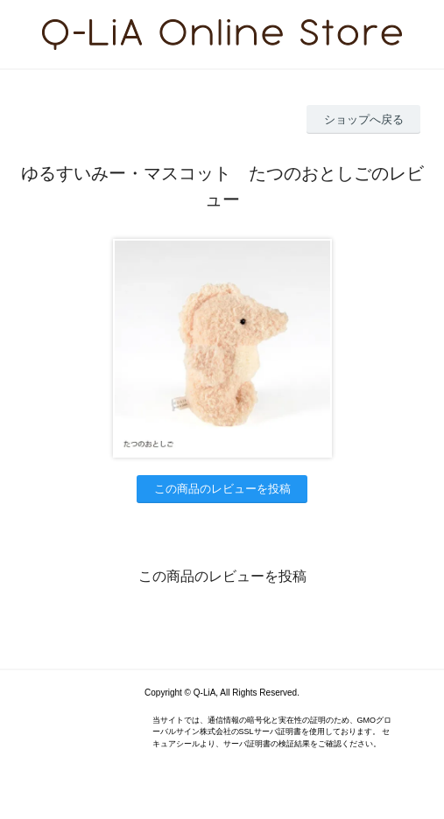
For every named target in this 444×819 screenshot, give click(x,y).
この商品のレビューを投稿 (222, 488)
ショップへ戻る (364, 119)
